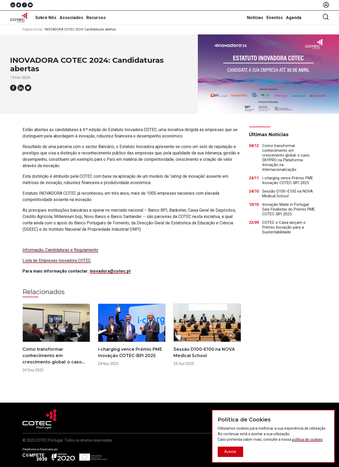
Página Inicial (32, 29)
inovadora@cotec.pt (110, 271)
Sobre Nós (45, 17)
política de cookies (307, 439)
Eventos (274, 17)
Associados (71, 17)
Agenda (293, 17)
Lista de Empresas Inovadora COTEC (57, 260)
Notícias (255, 17)
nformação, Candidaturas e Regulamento (61, 249)
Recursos (96, 17)
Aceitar (230, 452)
